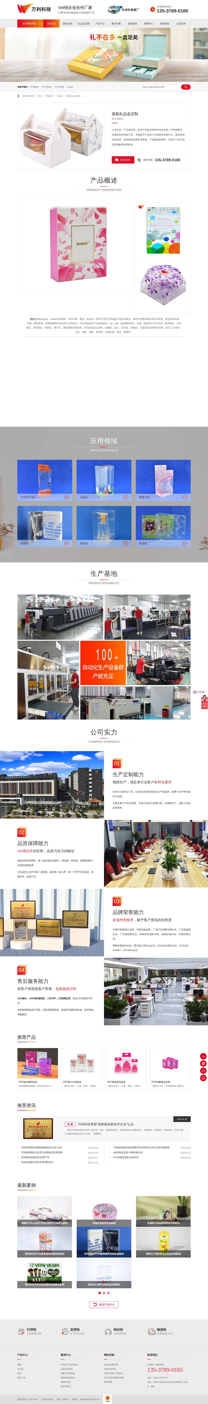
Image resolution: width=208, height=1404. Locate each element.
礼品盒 (70, 87)
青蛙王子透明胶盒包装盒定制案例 (163, 1254)
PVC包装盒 (46, 87)
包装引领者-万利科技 (113, 1373)
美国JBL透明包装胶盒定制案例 (104, 1284)
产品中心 (100, 23)
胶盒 (19, 1364)
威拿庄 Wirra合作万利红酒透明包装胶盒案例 (44, 1223)
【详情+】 (97, 1134)
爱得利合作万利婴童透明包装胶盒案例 (44, 1254)
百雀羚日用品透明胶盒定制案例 (163, 1223)
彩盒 (19, 1373)
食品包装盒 (66, 1386)
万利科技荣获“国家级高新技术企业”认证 (106, 1124)
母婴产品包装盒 (68, 1373)
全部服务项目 (29, 23)
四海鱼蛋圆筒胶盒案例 (104, 1223)
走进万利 (181, 23)
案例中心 (66, 1354)
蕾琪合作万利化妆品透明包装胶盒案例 (44, 1284)
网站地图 (108, 1382)
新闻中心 (148, 23)
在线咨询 (125, 159)
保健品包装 (66, 1382)
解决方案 (116, 23)
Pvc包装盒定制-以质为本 (126, 1157)
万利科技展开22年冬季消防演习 (37, 1162)
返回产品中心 (107, 1304)
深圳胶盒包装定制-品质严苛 (35, 1157)
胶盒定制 (67, 23)
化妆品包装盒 (67, 1369)
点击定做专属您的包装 (114, 1377)
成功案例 (132, 23)
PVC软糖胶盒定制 (161, 1082)
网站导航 (109, 1354)
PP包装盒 (34, 87)
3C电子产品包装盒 (69, 1364)
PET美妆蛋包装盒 (116, 1082)
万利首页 (51, 23)
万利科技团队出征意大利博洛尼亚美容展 (42, 1152)
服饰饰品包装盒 (68, 1377)
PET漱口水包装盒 (72, 1082)
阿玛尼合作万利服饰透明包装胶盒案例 (104, 1254)
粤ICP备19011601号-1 (90, 1399)
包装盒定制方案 (111, 1364)
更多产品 (21, 1377)
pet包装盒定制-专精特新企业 (128, 1152)
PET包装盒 (59, 87)
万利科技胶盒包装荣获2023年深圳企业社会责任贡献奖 (141, 1147)
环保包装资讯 (110, 1369)
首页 (39, 96)
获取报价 (164, 23)
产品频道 (49, 96)
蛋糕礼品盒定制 (73, 96)
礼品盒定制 (84, 23)
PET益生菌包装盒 (28, 1082)
